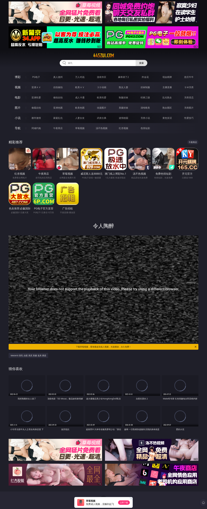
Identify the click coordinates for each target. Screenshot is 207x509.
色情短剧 (145, 128)
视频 (18, 87)
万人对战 (80, 77)
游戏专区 (101, 77)
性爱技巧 (189, 118)
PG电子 (36, 77)
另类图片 (189, 107)
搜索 (141, 63)
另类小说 (145, 118)
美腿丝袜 (123, 107)
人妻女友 (80, 118)
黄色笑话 (167, 118)
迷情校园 (123, 118)
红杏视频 (123, 128)
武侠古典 (101, 118)
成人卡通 (80, 97)
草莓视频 (80, 128)
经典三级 (145, 97)
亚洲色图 (58, 107)
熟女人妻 (123, 87)
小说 (18, 118)
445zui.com (103, 55)
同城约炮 (36, 128)
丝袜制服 (145, 87)
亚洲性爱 (36, 97)
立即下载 (124, 502)
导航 (18, 128)
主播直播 (167, 87)
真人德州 (58, 77)
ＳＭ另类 (189, 87)
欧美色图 (80, 107)
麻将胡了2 (123, 77)
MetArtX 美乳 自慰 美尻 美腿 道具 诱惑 (28, 355)
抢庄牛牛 (189, 77)
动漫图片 (101, 107)
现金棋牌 (167, 77)
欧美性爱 (101, 97)
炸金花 (145, 77)
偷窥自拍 (36, 107)
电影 (18, 97)
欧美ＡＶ (80, 87)
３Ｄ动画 (101, 87)
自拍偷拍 (58, 87)
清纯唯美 (145, 107)
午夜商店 (58, 128)
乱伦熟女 (167, 97)
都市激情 (36, 118)
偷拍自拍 (58, 97)
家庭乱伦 (58, 118)
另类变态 (189, 97)
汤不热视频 (101, 128)
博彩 (18, 77)
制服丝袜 (123, 97)
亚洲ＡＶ (36, 87)
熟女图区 (167, 107)
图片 (18, 108)
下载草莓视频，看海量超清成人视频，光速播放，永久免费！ (136, 347)
